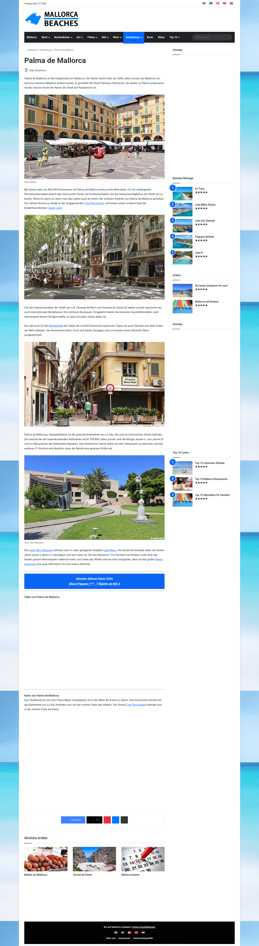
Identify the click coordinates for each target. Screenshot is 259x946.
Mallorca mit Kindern (207, 301)
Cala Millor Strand (205, 204)
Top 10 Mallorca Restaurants (211, 479)
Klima (161, 37)
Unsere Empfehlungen (143, 927)
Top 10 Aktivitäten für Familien (212, 495)
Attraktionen (133, 37)
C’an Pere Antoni (94, 203)
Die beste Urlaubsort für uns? (211, 285)
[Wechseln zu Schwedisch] (210, 3)
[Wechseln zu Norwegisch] (224, 3)
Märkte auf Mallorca (35, 875)
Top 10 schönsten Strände (210, 463)
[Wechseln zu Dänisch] (217, 3)
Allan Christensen (39, 70)
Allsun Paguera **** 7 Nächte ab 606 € (94, 584)
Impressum (124, 938)
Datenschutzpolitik (143, 938)
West (116, 37)
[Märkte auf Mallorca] (45, 859)
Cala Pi (199, 252)
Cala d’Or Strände (205, 220)
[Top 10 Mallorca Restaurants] (182, 484)
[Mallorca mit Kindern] (182, 306)
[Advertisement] (165, 19)
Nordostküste (62, 37)
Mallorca (32, 37)
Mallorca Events (130, 875)
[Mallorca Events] (143, 859)
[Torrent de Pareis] (94, 859)
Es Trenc (200, 188)
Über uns (110, 938)
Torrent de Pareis (82, 875)
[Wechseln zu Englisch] (204, 3)
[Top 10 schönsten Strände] (182, 468)
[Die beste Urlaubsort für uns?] (182, 290)
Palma (91, 37)
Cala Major (110, 550)
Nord (44, 37)
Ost (79, 37)
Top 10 (173, 37)
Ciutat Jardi (55, 208)
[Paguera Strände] (182, 241)
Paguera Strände (204, 236)
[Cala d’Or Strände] (182, 225)
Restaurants (56, 326)
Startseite (30, 50)
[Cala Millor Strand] (182, 209)
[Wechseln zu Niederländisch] (231, 3)
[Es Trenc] (182, 193)
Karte (150, 37)
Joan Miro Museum (41, 550)
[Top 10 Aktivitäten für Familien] (182, 500)
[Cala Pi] (182, 257)
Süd (104, 37)
